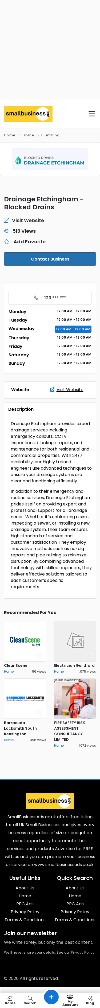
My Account (70, 1000)
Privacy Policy (82, 952)
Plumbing (50, 135)
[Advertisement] (50, 49)
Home (10, 135)
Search (30, 1000)
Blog (90, 1000)
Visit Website (66, 390)
